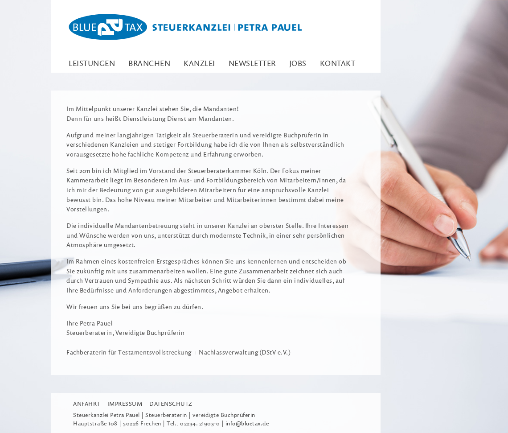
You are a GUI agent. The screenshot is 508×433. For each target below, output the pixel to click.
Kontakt (338, 63)
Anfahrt (86, 404)
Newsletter (252, 63)
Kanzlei (199, 63)
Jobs (298, 63)
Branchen (149, 63)
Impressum (125, 404)
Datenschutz (171, 404)
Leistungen (92, 63)
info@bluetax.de (247, 423)
